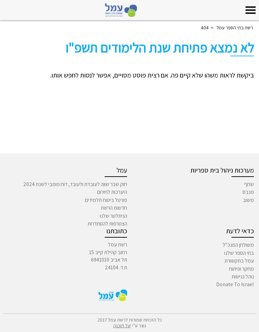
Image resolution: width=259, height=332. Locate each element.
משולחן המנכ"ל (238, 244)
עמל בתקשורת (239, 260)
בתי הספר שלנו (239, 252)
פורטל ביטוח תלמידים (106, 200)
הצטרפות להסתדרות (107, 223)
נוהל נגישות (243, 276)
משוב (248, 200)
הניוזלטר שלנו (113, 215)
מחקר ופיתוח (241, 268)
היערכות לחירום (112, 191)
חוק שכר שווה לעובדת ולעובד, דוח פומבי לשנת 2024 (75, 184)
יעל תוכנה (122, 326)
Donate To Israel (235, 284)
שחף (249, 184)
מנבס (248, 191)
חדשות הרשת (114, 207)
